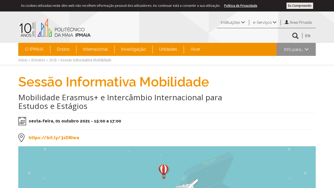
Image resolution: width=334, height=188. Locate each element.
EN (307, 35)
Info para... (296, 49)
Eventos (38, 60)
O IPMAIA (34, 49)
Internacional (95, 49)
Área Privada (298, 22)
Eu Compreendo (300, 5)
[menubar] (113, 49)
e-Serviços (265, 22)
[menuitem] (34, 49)
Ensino (63, 49)
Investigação (133, 49)
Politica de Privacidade (240, 5)
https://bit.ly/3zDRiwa (54, 137)
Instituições (233, 22)
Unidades (168, 49)
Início (23, 60)
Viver (195, 49)
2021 (53, 60)
